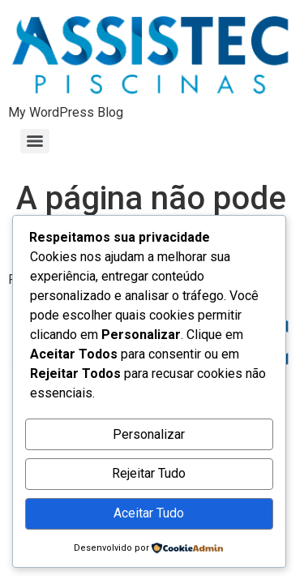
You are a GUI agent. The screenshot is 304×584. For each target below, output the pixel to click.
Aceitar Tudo (148, 513)
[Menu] (34, 141)
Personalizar (149, 434)
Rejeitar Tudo (149, 473)
